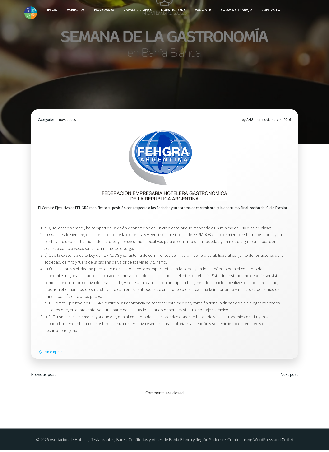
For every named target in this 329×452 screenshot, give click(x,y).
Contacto (270, 9)
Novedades (104, 9)
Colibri (287, 441)
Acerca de (75, 9)
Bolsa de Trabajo (236, 9)
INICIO (52, 9)
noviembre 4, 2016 (276, 120)
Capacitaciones (137, 9)
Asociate (203, 9)
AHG (249, 120)
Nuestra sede (173, 9)
